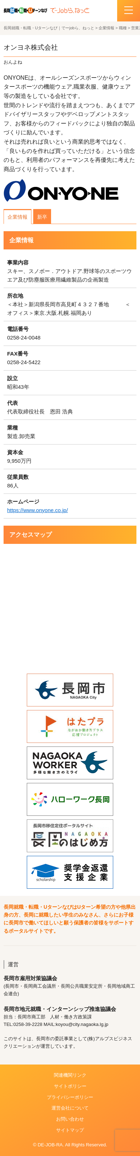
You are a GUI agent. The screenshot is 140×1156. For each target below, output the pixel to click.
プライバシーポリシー (70, 1097)
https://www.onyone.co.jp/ (37, 510)
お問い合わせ (70, 1119)
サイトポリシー (70, 1086)
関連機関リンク (70, 1075)
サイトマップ (70, 1130)
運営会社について (70, 1108)
